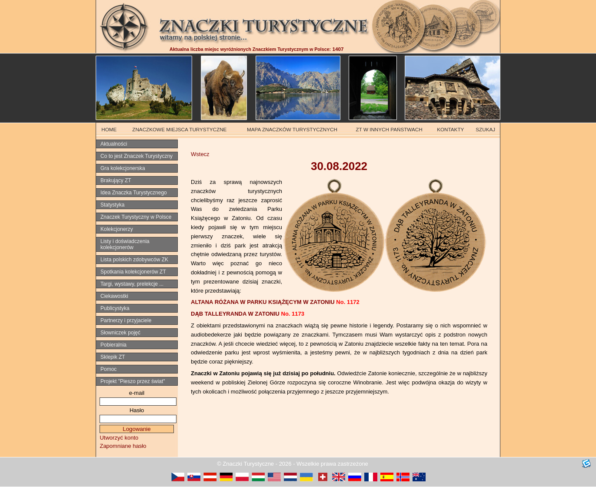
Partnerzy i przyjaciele (125, 320)
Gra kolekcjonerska (122, 168)
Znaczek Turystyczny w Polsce (135, 217)
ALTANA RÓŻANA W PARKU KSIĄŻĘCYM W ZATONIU (275, 302)
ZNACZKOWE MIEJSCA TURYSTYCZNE (179, 129)
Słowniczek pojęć (120, 333)
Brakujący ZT (115, 180)
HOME (109, 129)
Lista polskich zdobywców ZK (134, 260)
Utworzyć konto (119, 437)
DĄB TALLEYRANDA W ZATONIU (247, 313)
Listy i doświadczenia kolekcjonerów (125, 244)
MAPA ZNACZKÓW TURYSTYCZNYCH (292, 129)
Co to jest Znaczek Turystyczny (136, 156)
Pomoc (108, 369)
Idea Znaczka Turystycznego (133, 193)
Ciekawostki (114, 296)
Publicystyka (115, 308)
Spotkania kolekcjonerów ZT (133, 272)
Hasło (137, 410)
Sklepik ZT (112, 357)
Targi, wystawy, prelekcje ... (131, 284)
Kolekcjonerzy (116, 229)
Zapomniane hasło (123, 446)
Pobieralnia (113, 345)
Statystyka (112, 205)
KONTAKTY (450, 129)
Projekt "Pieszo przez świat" (132, 381)
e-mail (136, 393)
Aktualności (113, 144)
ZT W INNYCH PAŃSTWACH (389, 129)
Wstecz (200, 154)
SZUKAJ (485, 129)
